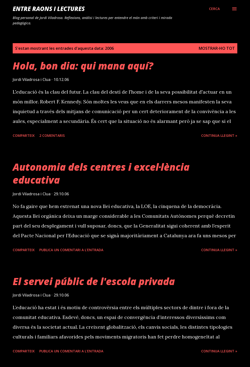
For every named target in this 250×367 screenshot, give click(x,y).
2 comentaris (52, 135)
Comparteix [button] (24, 135)
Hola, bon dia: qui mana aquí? (83, 65)
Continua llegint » (219, 135)
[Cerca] (214, 9)
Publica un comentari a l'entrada (71, 250)
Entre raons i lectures (49, 9)
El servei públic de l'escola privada (94, 281)
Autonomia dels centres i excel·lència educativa (101, 173)
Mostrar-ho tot (217, 48)
